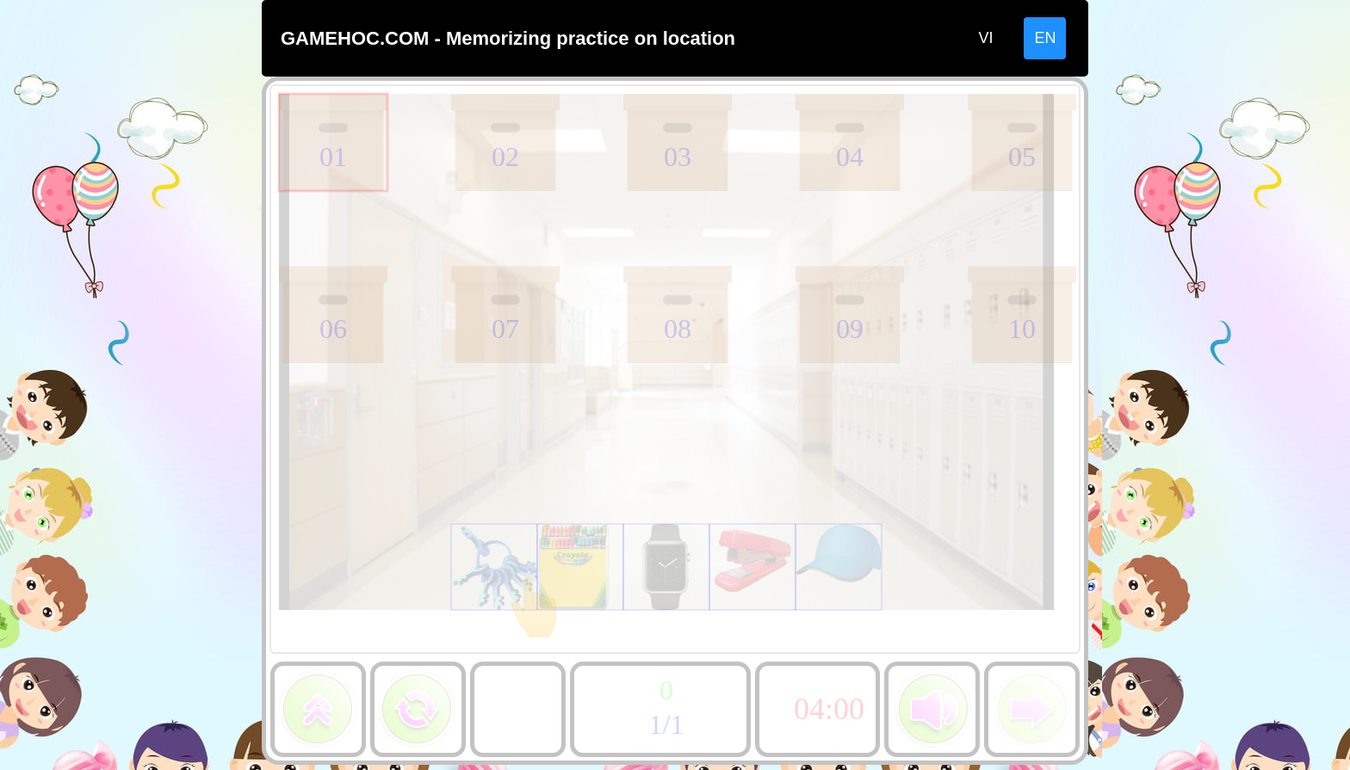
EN (1045, 37)
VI (985, 37)
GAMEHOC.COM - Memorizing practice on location (508, 38)
